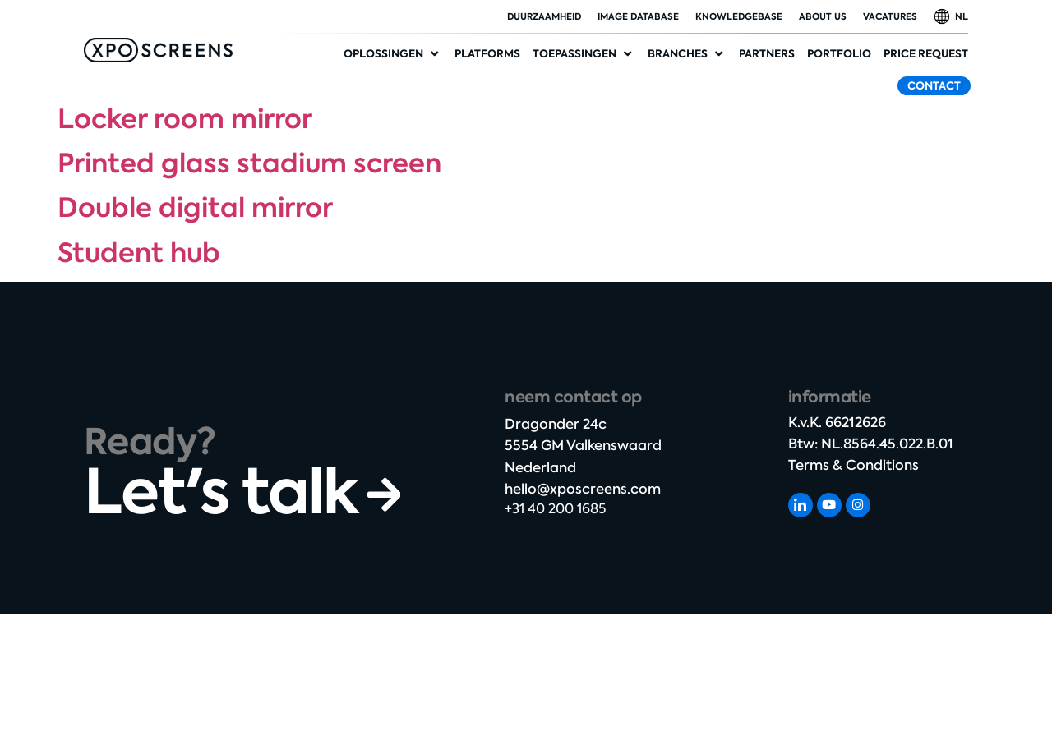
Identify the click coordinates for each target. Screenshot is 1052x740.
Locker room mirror (185, 119)
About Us (823, 16)
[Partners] (767, 54)
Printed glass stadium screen (249, 163)
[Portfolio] (839, 54)
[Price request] (926, 54)
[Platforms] (487, 54)
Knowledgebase (738, 16)
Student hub (139, 253)
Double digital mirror (195, 208)
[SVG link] (158, 50)
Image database (638, 16)
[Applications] (584, 54)
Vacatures (890, 16)
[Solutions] (393, 54)
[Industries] (687, 54)
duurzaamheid (544, 16)
